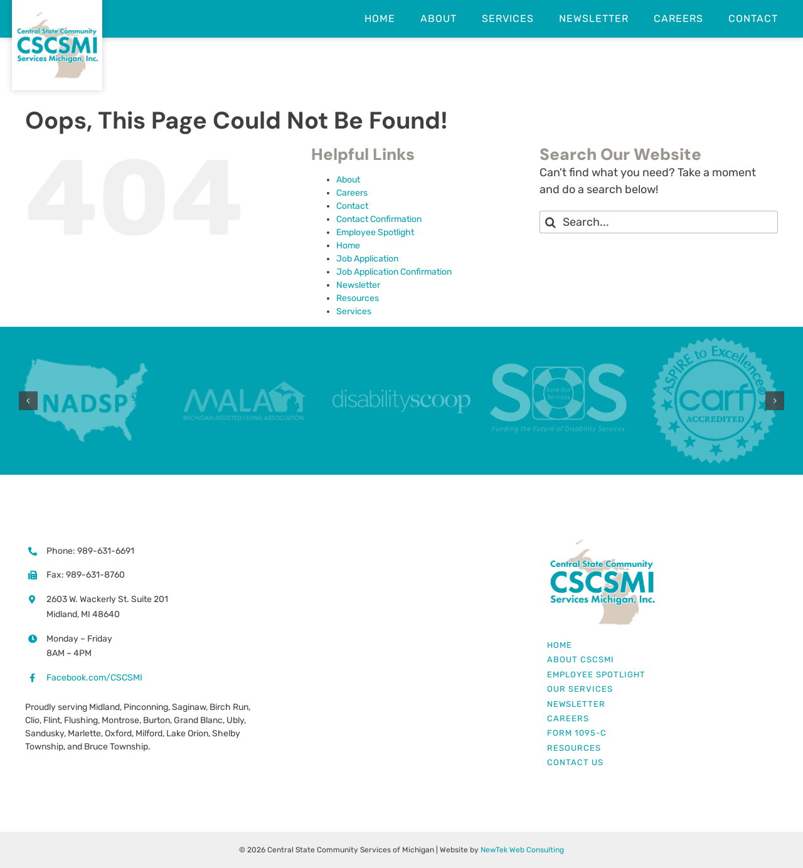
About (348, 179)
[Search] (551, 222)
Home (348, 245)
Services (353, 311)
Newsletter (358, 285)
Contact (352, 206)
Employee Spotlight (375, 232)
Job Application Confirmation (394, 272)
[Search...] (659, 222)
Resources (357, 298)
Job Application (367, 258)
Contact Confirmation (379, 219)
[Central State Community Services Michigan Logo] (602, 543)
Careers (352, 193)
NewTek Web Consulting (522, 849)
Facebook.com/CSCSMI (94, 677)
